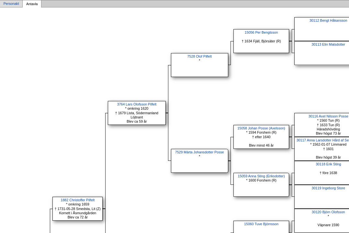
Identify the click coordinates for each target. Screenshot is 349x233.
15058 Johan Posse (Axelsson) (261, 128)
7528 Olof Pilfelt (199, 56)
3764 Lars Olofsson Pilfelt (136, 104)
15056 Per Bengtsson (261, 32)
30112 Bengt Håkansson (328, 20)
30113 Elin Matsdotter (328, 44)
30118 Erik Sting (328, 164)
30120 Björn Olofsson (328, 212)
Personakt (11, 4)
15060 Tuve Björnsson (261, 224)
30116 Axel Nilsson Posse (328, 116)
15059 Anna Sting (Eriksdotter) (261, 176)
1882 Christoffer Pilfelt (78, 200)
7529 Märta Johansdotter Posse (199, 152)
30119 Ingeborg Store (328, 188)
